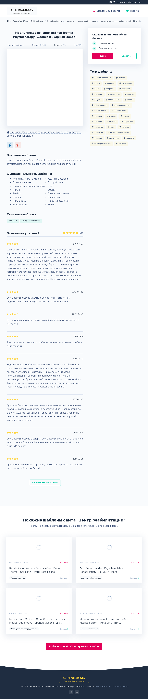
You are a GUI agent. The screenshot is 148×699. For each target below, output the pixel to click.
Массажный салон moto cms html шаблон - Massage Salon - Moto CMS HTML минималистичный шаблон (106, 621)
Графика (132, 11)
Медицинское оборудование (23, 629)
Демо (103, 56)
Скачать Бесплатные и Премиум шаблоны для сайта (69, 686)
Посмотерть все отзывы (45, 482)
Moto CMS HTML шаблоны (91, 614)
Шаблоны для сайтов (107, 11)
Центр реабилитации (31, 221)
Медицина (13, 221)
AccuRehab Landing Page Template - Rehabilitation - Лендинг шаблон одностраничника (101, 570)
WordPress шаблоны (18, 563)
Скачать (126, 56)
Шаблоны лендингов (89, 563)
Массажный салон (89, 629)
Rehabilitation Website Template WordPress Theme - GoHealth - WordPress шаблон (34, 570)
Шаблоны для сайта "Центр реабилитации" (74, 646)
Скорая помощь (17, 578)
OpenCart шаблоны (18, 614)
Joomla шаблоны (16, 45)
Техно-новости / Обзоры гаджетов (112, 686)
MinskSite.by (21, 11)
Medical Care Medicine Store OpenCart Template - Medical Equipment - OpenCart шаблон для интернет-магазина (38, 621)
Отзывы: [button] (39, 45)
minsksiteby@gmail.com (129, 2)
